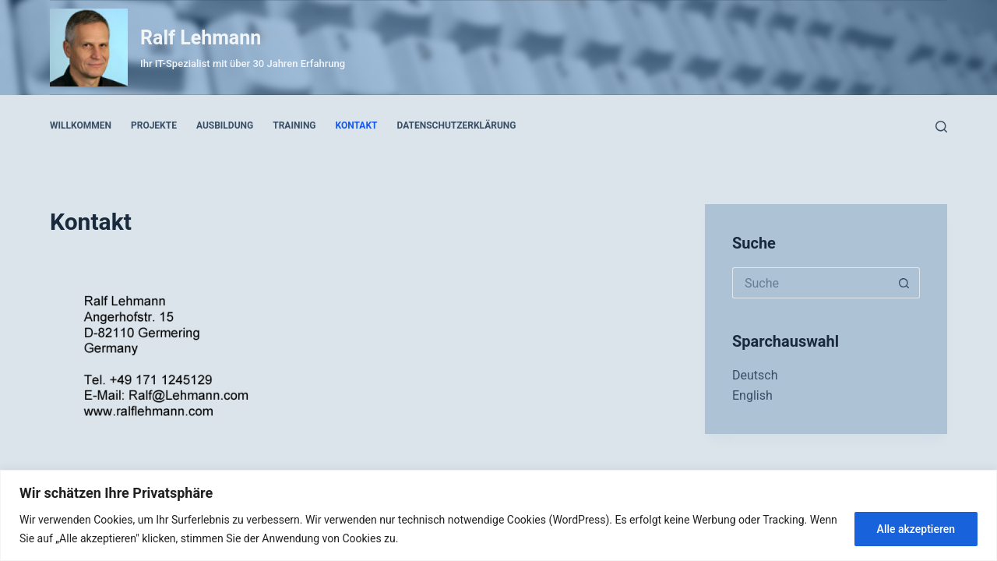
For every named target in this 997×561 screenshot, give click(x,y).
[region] (498, 515)
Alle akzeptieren (916, 529)
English (752, 395)
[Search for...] (810, 282)
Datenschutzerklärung (456, 125)
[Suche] (941, 126)
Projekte (154, 125)
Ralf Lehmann (200, 37)
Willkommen (80, 125)
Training (294, 125)
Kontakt (357, 125)
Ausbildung (224, 125)
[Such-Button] (904, 282)
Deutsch (754, 375)
